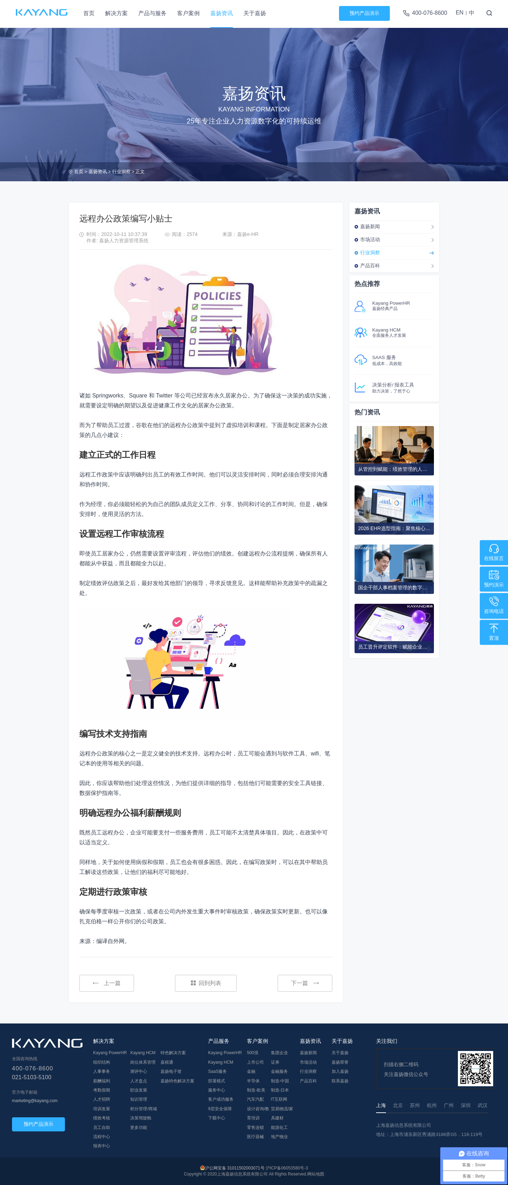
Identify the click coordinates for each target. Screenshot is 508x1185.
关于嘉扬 (254, 13)
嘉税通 (167, 1062)
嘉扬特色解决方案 (177, 1080)
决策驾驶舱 (140, 1118)
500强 (252, 1052)
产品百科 (370, 265)
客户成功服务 (221, 1099)
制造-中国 (280, 1080)
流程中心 (101, 1136)
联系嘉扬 (340, 1080)
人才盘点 (138, 1080)
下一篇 (305, 983)
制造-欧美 (256, 1090)
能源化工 (279, 1127)
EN (460, 13)
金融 (251, 1071)
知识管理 (138, 1099)
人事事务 (101, 1071)
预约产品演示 (364, 13)
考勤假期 (101, 1090)
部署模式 (216, 1080)
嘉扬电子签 (171, 1071)
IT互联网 (279, 1099)
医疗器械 (255, 1136)
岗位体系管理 (143, 1062)
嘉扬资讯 (221, 13)
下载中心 (216, 1118)
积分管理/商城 (143, 1108)
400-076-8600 (429, 13)
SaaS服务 (217, 1071)
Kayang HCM (142, 1052)
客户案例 (188, 13)
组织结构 (101, 1062)
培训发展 (101, 1108)
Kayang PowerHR (110, 1052)
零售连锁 (255, 1127)
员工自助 (101, 1127)
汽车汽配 (255, 1099)
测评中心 (138, 1071)
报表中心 (101, 1145)
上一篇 (107, 983)
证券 (275, 1062)
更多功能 (138, 1127)
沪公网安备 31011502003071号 (235, 1168)
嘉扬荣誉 (340, 1062)
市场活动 (370, 239)
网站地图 (315, 1174)
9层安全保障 (220, 1108)
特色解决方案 (173, 1052)
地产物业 (279, 1136)
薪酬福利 (101, 1080)
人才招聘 (101, 1099)
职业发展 (138, 1090)
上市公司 (255, 1062)
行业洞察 (121, 171)
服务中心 (216, 1090)
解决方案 (116, 13)
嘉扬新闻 (370, 226)
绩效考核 (101, 1118)
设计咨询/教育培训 (258, 1113)
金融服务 (279, 1071)
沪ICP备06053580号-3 (287, 1168)
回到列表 (206, 983)
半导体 (253, 1080)
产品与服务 (152, 13)
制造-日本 (280, 1090)
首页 (89, 13)
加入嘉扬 (340, 1071)
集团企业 (279, 1052)
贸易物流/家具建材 (282, 1113)
